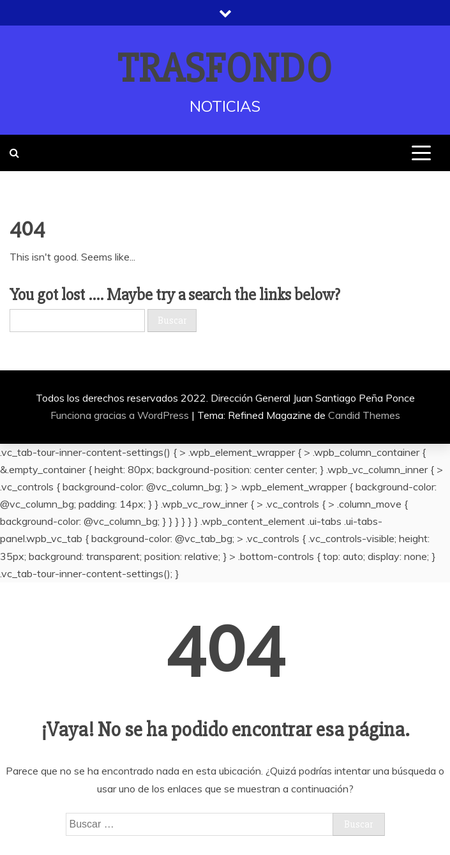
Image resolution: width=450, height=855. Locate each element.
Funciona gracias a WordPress (120, 415)
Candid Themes (364, 415)
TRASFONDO (225, 69)
